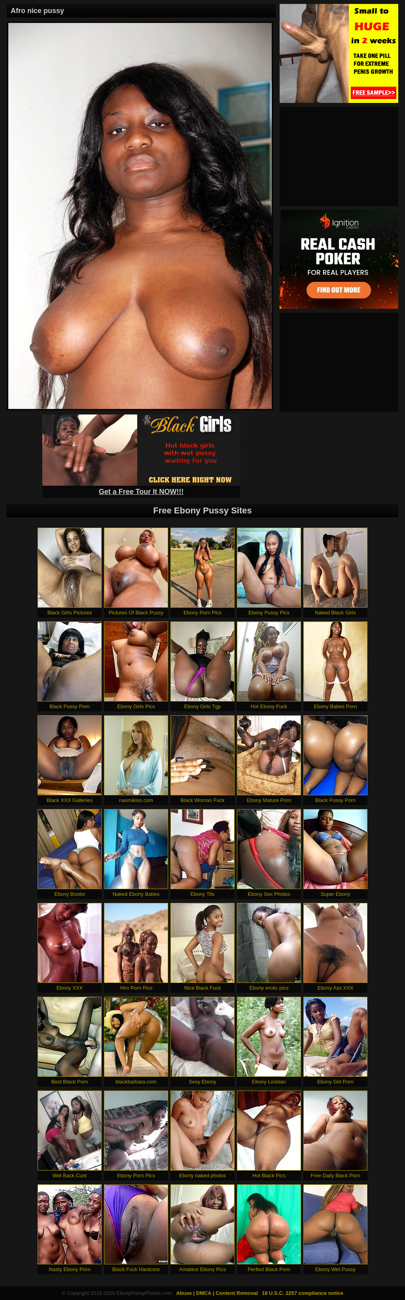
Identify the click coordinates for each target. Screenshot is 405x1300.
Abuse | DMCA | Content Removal (217, 1293)
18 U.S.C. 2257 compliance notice (302, 1293)
